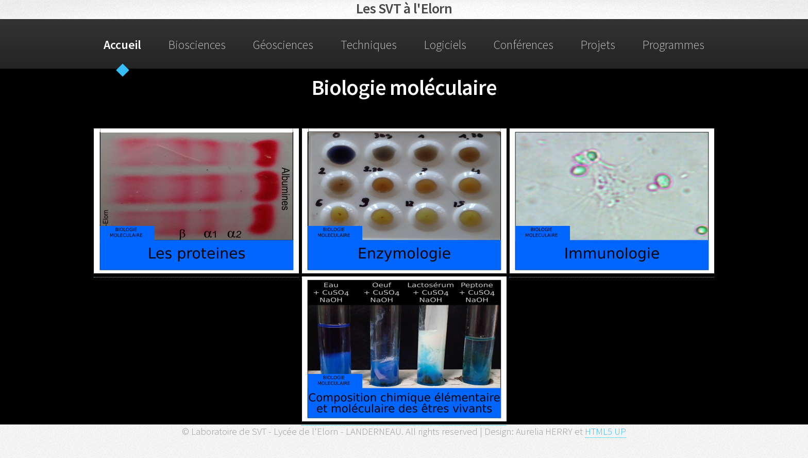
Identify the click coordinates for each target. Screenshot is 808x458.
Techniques (369, 45)
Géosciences (283, 45)
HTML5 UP (605, 431)
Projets (598, 45)
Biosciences (197, 45)
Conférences (523, 45)
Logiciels (445, 45)
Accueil (122, 45)
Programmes (673, 45)
